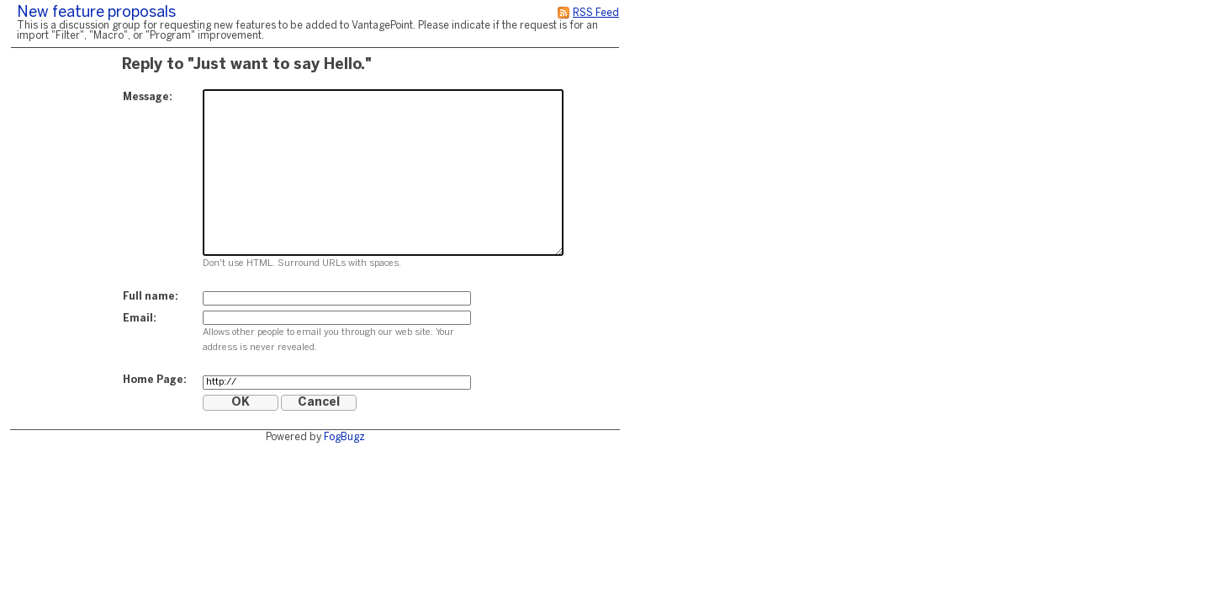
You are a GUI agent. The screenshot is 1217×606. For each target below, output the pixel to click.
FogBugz (344, 437)
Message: (147, 97)
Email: (139, 318)
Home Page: (155, 380)
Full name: (150, 296)
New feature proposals (96, 13)
